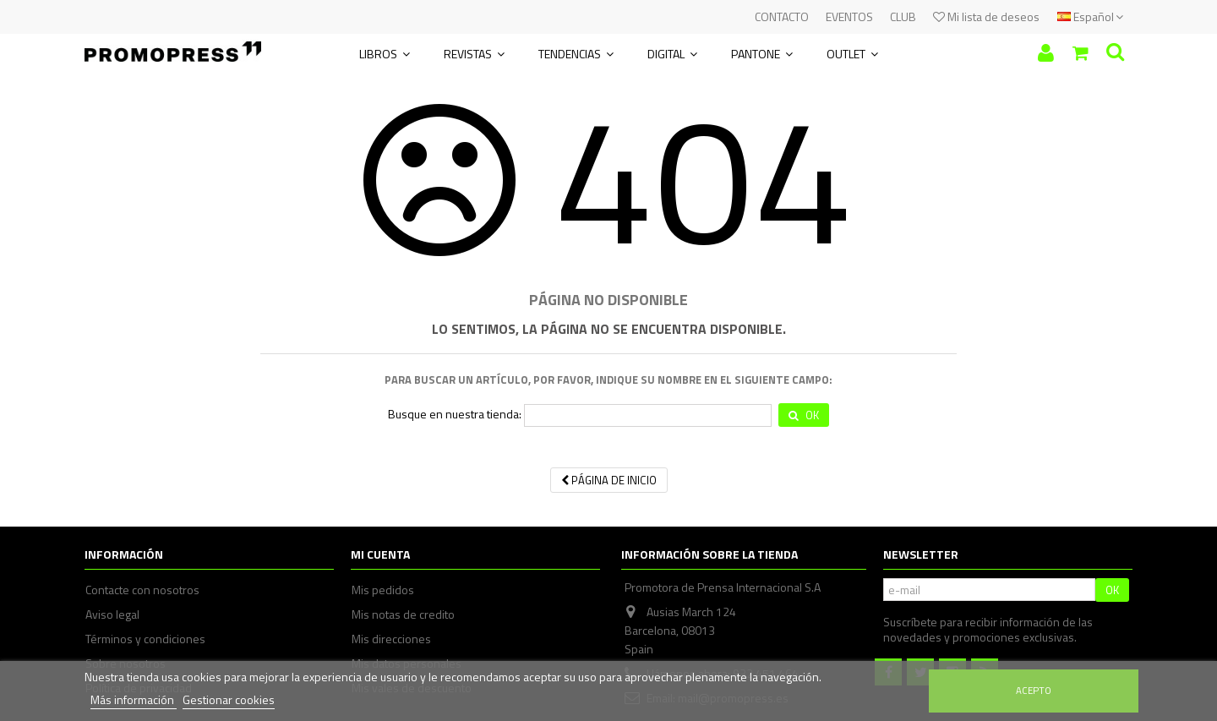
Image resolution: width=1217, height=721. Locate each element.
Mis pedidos (383, 590)
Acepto (1033, 690)
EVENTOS (849, 16)
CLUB (903, 16)
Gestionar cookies (229, 699)
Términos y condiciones (145, 639)
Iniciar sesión (1046, 52)
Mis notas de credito (403, 614)
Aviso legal (112, 614)
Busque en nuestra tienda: (454, 414)
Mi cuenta (380, 554)
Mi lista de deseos (986, 16)
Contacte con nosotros (142, 590)
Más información (133, 699)
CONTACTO (782, 16)
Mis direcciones (391, 639)
